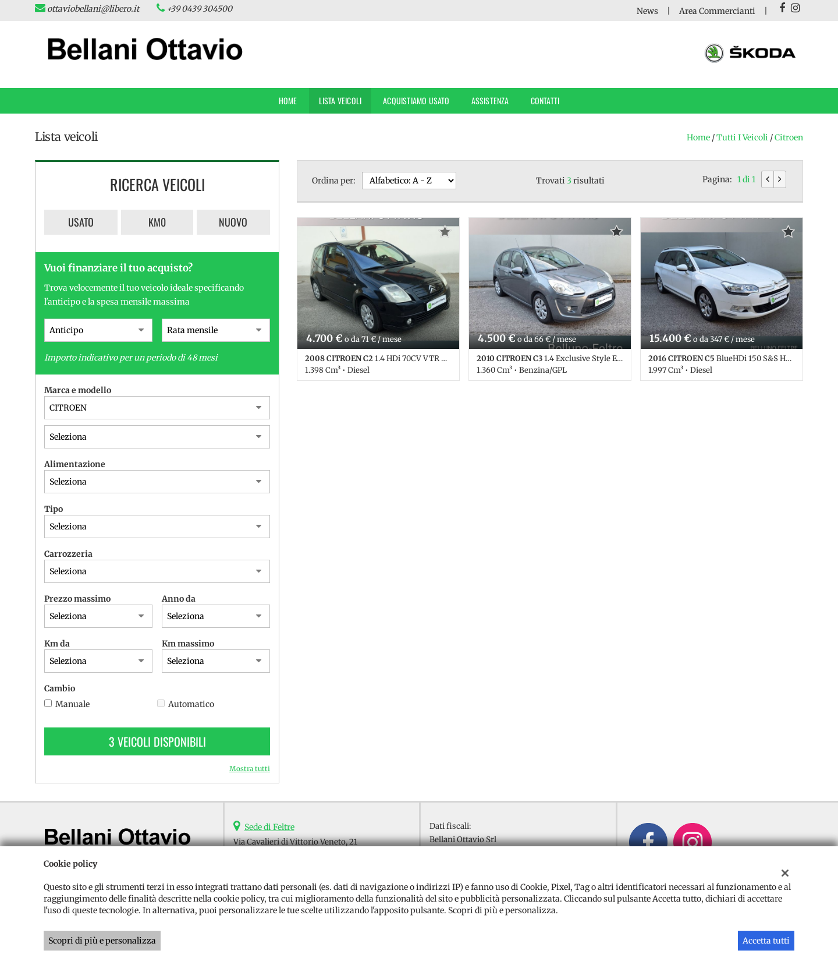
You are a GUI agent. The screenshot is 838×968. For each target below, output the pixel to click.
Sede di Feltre (269, 827)
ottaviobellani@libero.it (93, 8)
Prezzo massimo (77, 598)
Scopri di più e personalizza (102, 940)
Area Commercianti (717, 11)
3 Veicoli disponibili (157, 741)
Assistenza (490, 100)
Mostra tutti (249, 768)
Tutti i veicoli (742, 137)
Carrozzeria (68, 554)
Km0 (157, 221)
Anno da (179, 598)
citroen (789, 137)
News (647, 11)
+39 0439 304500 (199, 8)
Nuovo (233, 221)
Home (288, 100)
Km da (57, 643)
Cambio (59, 688)
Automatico (191, 704)
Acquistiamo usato (416, 100)
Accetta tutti (766, 940)
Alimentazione (74, 464)
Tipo (53, 509)
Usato (81, 221)
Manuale (72, 704)
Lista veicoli (340, 100)
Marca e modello (77, 390)
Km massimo (188, 643)
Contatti (545, 100)
